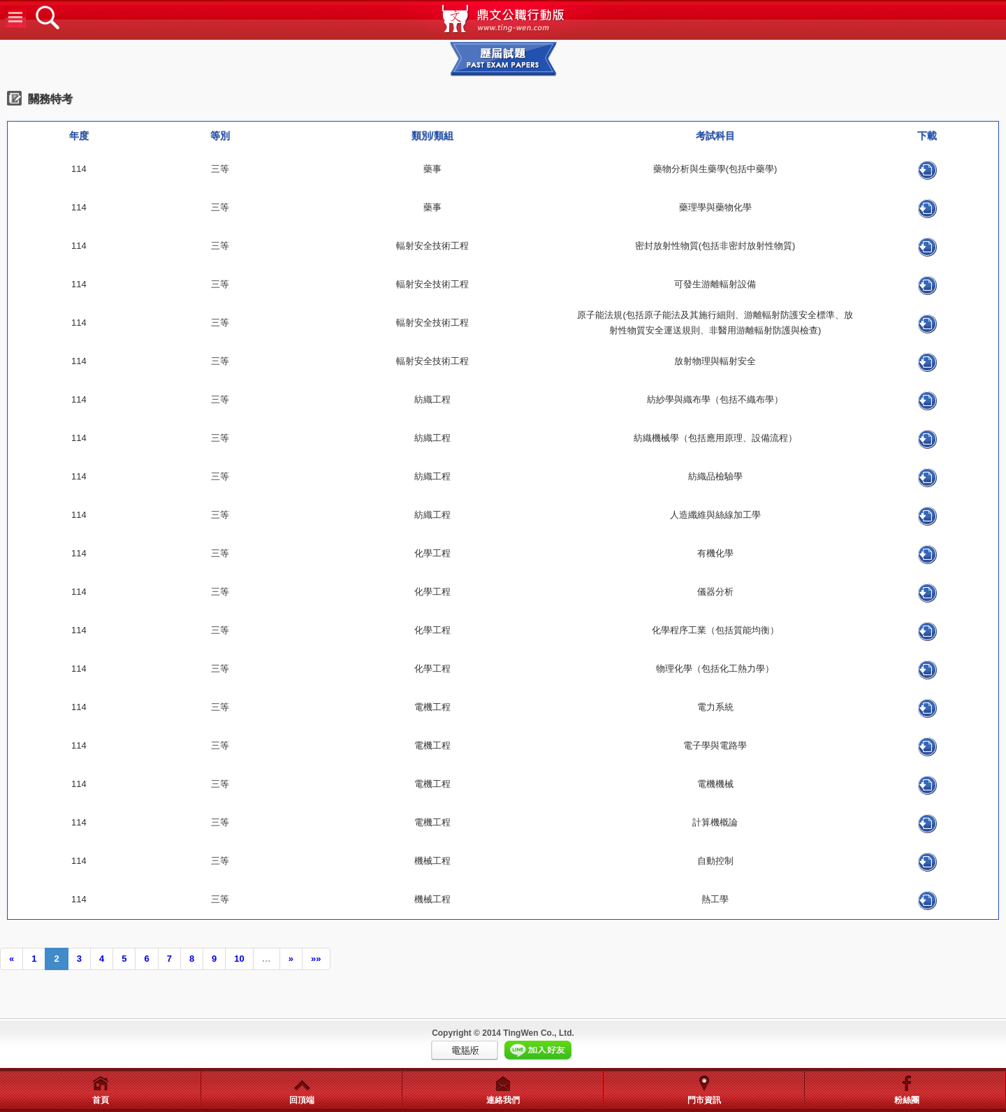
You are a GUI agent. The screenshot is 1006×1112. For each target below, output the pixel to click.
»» (316, 958)
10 (239, 958)
